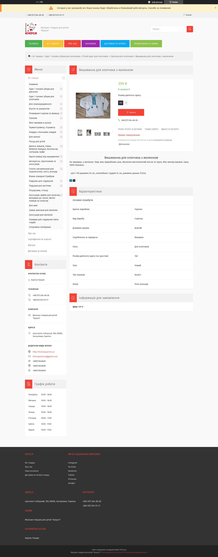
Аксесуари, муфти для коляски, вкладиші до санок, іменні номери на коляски (44, 198)
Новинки (33, 84)
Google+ (71, 483)
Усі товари (37, 56)
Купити (132, 112)
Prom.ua (123, 550)
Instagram (72, 463)
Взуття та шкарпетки (39, 108)
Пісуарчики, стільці (38, 190)
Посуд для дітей (37, 141)
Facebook (72, 471)
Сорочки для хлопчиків (121, 56)
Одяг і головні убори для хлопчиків (62, 56)
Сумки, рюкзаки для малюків (43, 210)
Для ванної (34, 137)
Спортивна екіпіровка (40, 227)
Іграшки (33, 118)
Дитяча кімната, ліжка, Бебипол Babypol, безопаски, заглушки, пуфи (43, 149)
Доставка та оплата (115, 43)
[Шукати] (190, 29)
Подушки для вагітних (40, 185)
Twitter (71, 475)
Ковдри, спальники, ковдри (42, 132)
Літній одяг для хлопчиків (95, 56)
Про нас (72, 43)
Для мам (33, 205)
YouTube (72, 467)
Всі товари (53, 43)
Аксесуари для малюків (41, 215)
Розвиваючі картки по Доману (44, 113)
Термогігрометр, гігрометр (42, 127)
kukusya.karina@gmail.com (45, 356)
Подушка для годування (41, 181)
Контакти (90, 43)
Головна (33, 43)
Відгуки (31, 245)
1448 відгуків (157, 2)
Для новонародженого (40, 104)
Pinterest (72, 479)
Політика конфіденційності (136, 552)
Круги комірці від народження (44, 156)
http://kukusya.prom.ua (43, 352)
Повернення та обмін (146, 43)
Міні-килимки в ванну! (40, 123)
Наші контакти (31, 471)
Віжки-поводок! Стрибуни (41, 176)
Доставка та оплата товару (37, 475)
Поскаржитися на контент (112, 552)
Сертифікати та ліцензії (39, 239)
